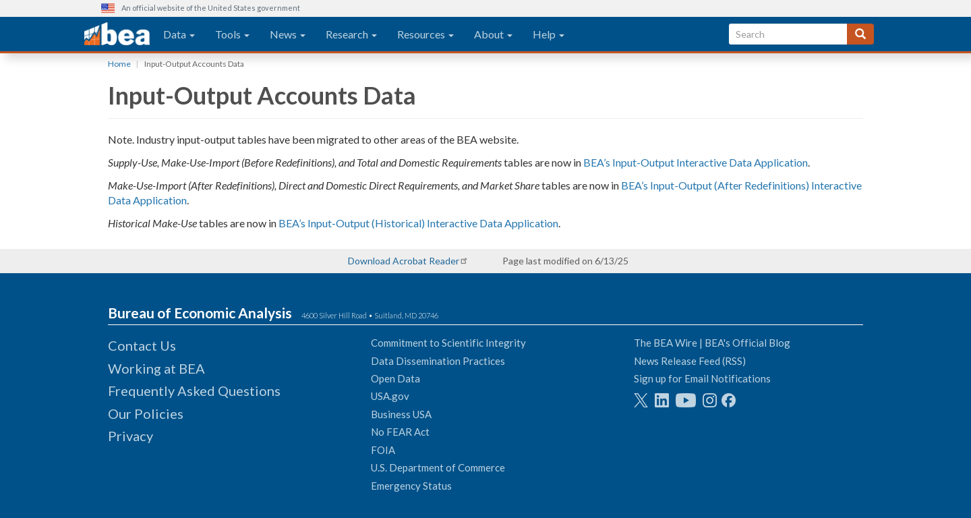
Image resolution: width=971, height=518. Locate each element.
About (493, 34)
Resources (425, 34)
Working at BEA (156, 368)
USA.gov (390, 396)
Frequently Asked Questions (194, 390)
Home (119, 64)
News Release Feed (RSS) (690, 361)
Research (351, 34)
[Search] (860, 34)
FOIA (383, 450)
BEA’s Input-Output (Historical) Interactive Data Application (418, 223)
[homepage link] (117, 34)
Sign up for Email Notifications (702, 378)
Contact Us (142, 345)
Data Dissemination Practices (438, 361)
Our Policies (145, 413)
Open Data (395, 378)
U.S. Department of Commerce (438, 467)
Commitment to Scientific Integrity (448, 343)
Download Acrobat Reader (403, 260)
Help (548, 34)
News (287, 34)
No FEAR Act (400, 432)
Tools (232, 34)
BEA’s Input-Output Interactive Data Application (695, 162)
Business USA (401, 414)
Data (179, 34)
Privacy (130, 436)
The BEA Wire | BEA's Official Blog (712, 343)
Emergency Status (411, 486)
